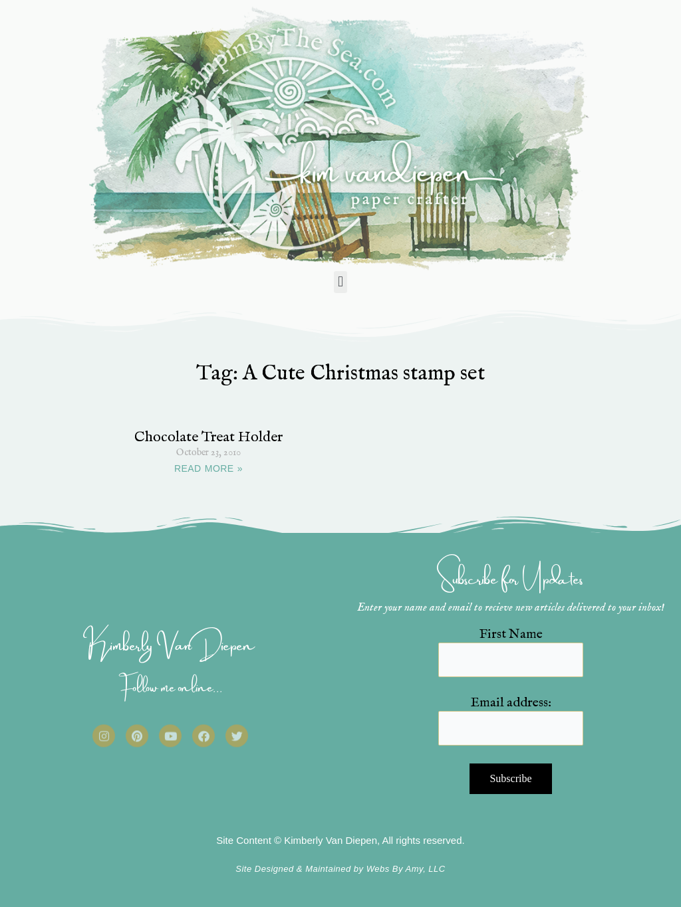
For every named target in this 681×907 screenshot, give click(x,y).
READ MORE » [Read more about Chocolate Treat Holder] (208, 468)
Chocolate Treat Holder (208, 437)
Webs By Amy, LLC (406, 869)
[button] (340, 282)
